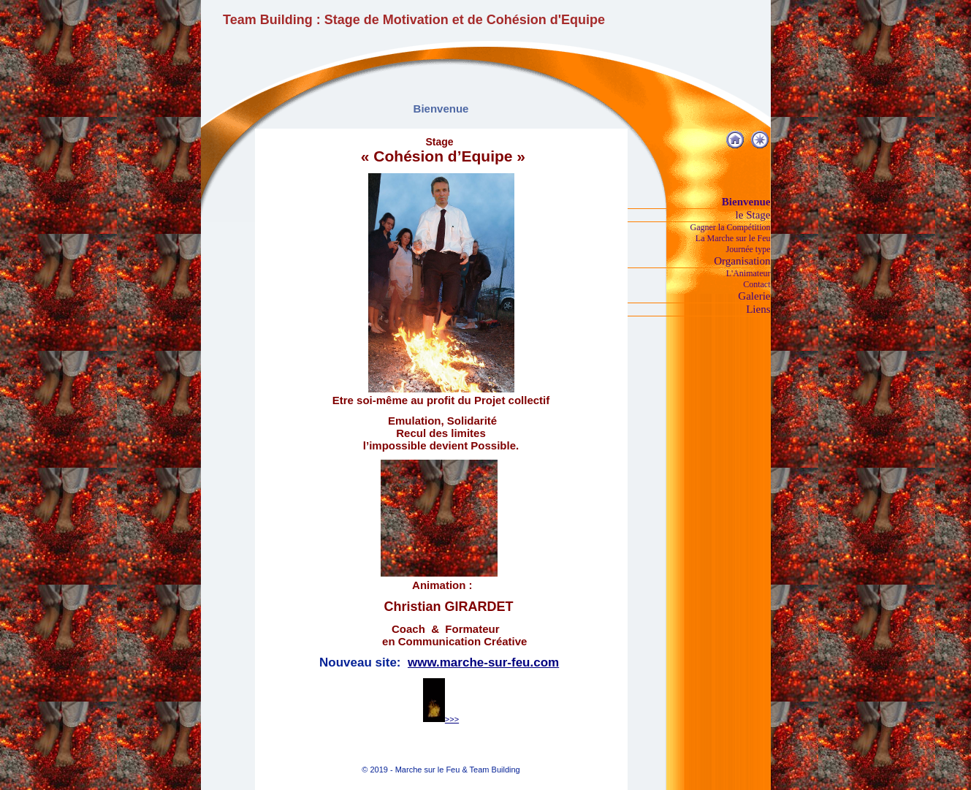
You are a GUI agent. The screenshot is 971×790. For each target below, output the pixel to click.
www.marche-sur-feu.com (483, 662)
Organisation (742, 261)
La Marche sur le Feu (733, 238)
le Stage (753, 215)
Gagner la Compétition (730, 227)
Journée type (748, 249)
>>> (441, 719)
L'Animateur (748, 273)
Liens (758, 309)
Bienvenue (746, 202)
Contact (756, 284)
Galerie (754, 296)
